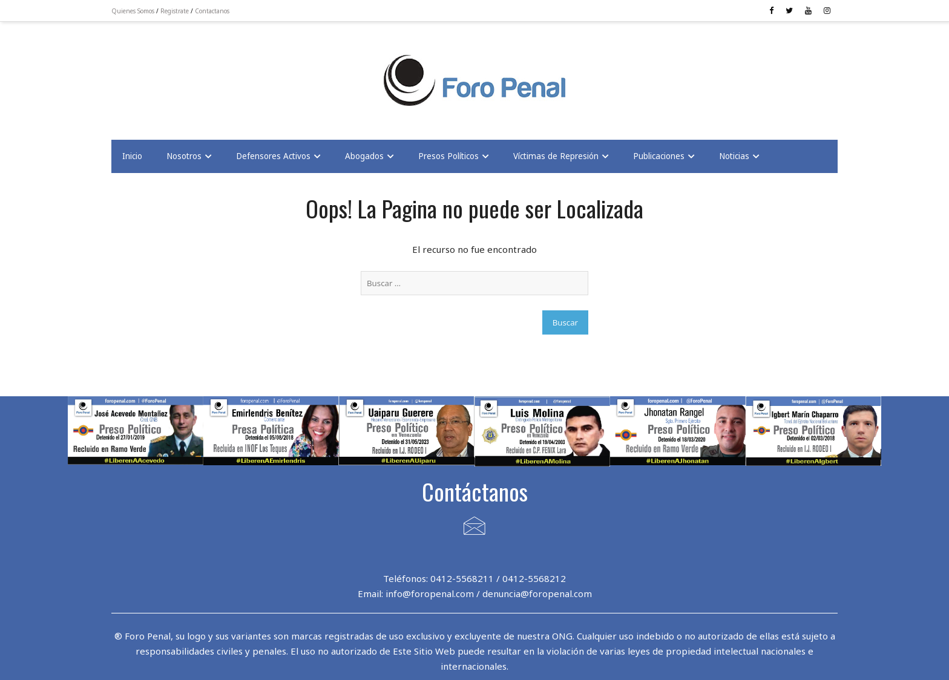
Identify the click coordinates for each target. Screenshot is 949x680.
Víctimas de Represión (556, 156)
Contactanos (212, 11)
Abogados (364, 156)
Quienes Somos (132, 11)
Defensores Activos (273, 156)
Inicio (132, 156)
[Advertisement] (208, 73)
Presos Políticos (448, 156)
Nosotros (184, 156)
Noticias (734, 156)
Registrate (174, 11)
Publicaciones (659, 156)
